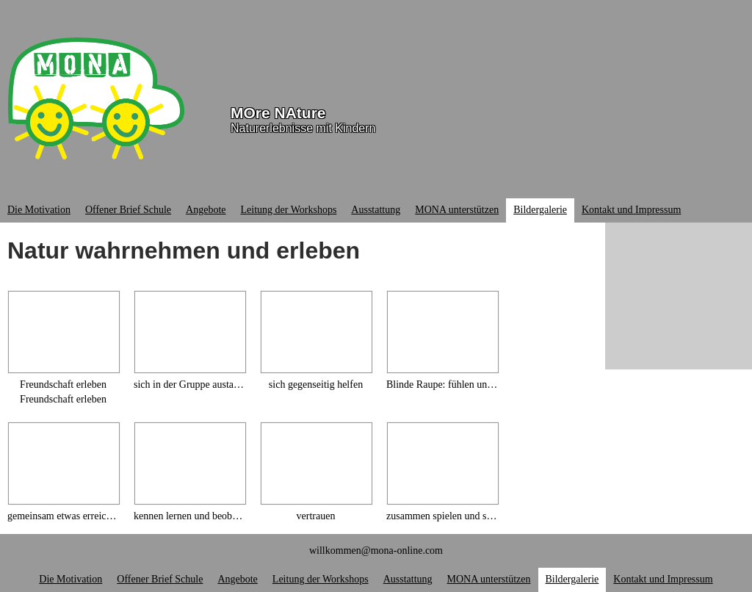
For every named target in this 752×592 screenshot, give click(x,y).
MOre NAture (278, 112)
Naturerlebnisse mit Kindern (303, 128)
